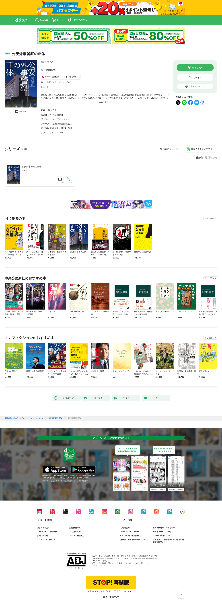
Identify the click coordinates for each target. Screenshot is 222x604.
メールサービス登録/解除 (47, 531)
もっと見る (209, 218)
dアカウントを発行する (99, 591)
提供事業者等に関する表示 (164, 528)
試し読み (23, 111)
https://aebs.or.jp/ (100, 566)
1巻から (198, 157)
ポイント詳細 (69, 76)
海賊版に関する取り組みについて (134, 539)
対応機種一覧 (74, 528)
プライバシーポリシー (129, 531)
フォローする (51, 61)
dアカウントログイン (46, 539)
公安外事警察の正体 (31, 166)
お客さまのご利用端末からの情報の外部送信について (168, 540)
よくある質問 (74, 531)
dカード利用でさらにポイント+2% (55, 82)
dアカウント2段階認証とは (131, 535)
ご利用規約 (125, 528)
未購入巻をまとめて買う (203, 149)
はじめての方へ (43, 528)
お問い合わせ (42, 535)
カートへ (197, 77)
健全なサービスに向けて (163, 531)
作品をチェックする (197, 86)
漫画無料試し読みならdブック (15, 418)
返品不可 (44, 87)
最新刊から (211, 157)
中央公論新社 (56, 114)
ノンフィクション (61, 119)
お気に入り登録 (170, 149)
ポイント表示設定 (76, 535)
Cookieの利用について (162, 535)
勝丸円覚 (45, 62)
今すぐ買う (197, 67)
